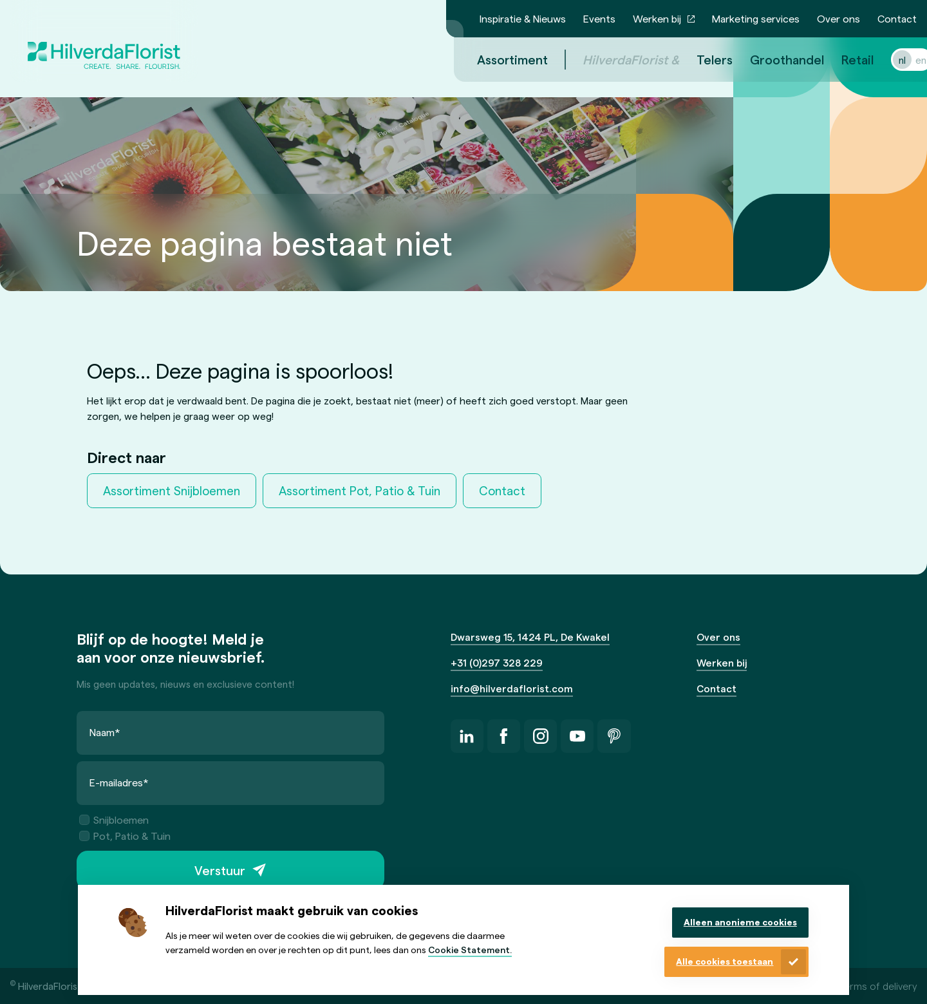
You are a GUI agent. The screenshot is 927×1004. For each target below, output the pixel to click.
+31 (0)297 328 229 (497, 662)
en (905, 59)
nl (886, 59)
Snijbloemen (114, 819)
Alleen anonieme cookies (740, 921)
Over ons (838, 18)
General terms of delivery (859, 986)
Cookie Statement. (470, 949)
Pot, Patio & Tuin (125, 835)
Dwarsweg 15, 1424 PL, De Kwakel (530, 636)
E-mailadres (119, 782)
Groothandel (772, 59)
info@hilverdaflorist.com (512, 688)
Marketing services (756, 18)
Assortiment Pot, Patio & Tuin (359, 490)
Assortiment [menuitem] (497, 59)
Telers (699, 59)
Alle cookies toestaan (724, 961)
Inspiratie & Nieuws (523, 18)
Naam (104, 732)
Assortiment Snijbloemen (171, 490)
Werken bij (657, 18)
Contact (897, 18)
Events (599, 18)
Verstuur (219, 870)
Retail (842, 59)
